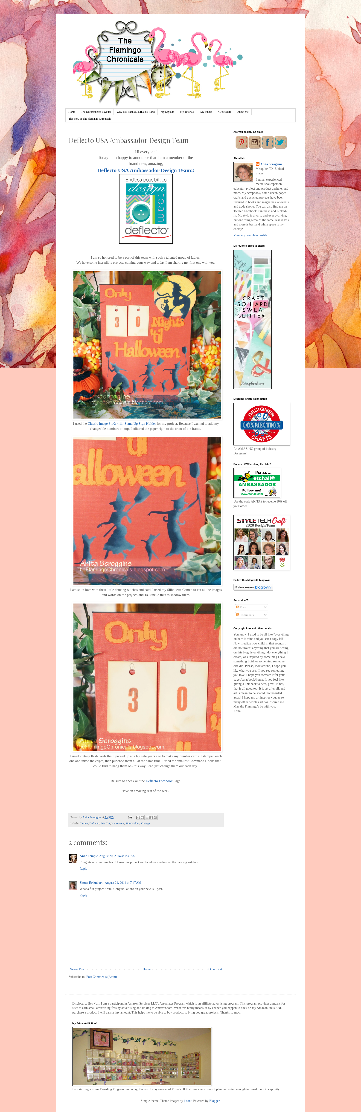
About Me (243, 111)
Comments (245, 615)
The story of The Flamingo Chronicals (90, 118)
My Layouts (167, 111)
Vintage (145, 823)
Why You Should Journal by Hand (136, 111)
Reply (83, 868)
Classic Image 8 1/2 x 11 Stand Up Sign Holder (122, 423)
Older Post (215, 969)
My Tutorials (187, 111)
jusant (187, 1101)
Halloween (117, 823)
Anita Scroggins (271, 164)
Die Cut (105, 823)
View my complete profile (250, 235)
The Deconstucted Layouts (96, 111)
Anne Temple (89, 856)
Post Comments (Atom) (101, 977)
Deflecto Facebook (159, 781)
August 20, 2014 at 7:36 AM (117, 856)
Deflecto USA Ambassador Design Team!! (146, 170)
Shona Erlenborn (91, 882)
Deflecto (94, 823)
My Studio (206, 111)
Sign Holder (132, 823)
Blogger (214, 1101)
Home (71, 111)
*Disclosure (224, 111)
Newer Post (77, 969)
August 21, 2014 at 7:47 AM (123, 882)
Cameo (84, 823)
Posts (241, 607)
